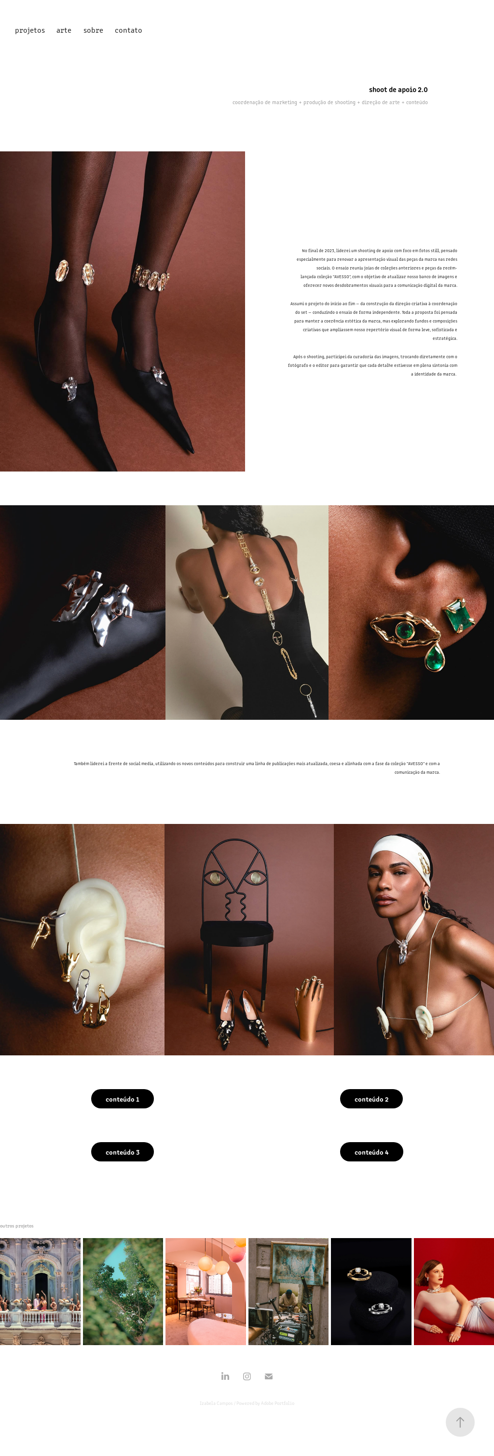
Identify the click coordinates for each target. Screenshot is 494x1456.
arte (63, 30)
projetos (30, 30)
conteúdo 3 (122, 1152)
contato (128, 30)
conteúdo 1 (122, 1099)
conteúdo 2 (371, 1099)
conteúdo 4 (372, 1152)
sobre (93, 30)
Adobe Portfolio (277, 1403)
